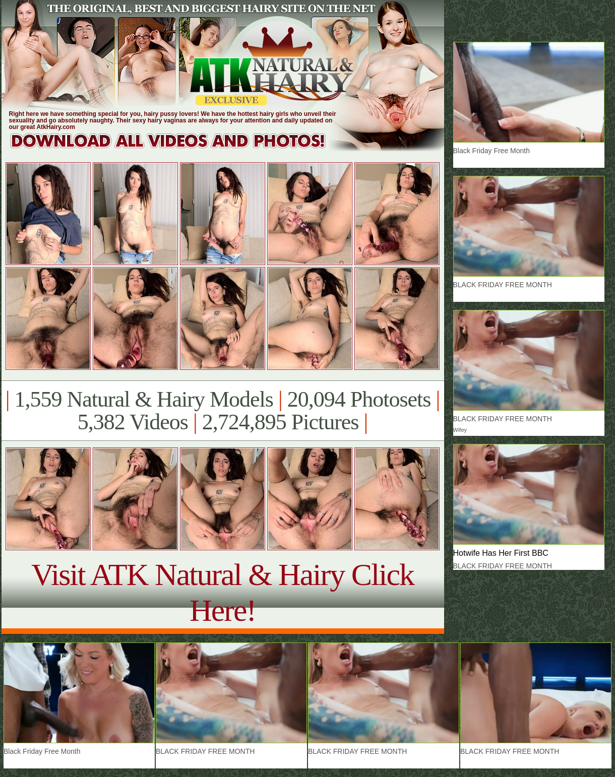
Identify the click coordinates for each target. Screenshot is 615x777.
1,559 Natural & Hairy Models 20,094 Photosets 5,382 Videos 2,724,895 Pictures (223, 410)
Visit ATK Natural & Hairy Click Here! (222, 592)
